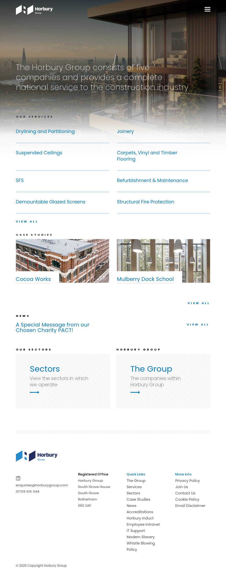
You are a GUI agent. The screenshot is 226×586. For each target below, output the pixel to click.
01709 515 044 (27, 491)
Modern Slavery (141, 537)
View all (27, 221)
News (131, 505)
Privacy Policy (187, 480)
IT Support (136, 530)
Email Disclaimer (190, 505)
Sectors (133, 493)
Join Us (181, 487)
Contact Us (185, 493)
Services (134, 487)
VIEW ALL (199, 303)
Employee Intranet (143, 524)
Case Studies (138, 499)
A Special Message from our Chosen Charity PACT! (53, 327)
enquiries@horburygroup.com (42, 485)
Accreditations (140, 512)
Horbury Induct (140, 518)
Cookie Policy (187, 499)
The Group (136, 480)
